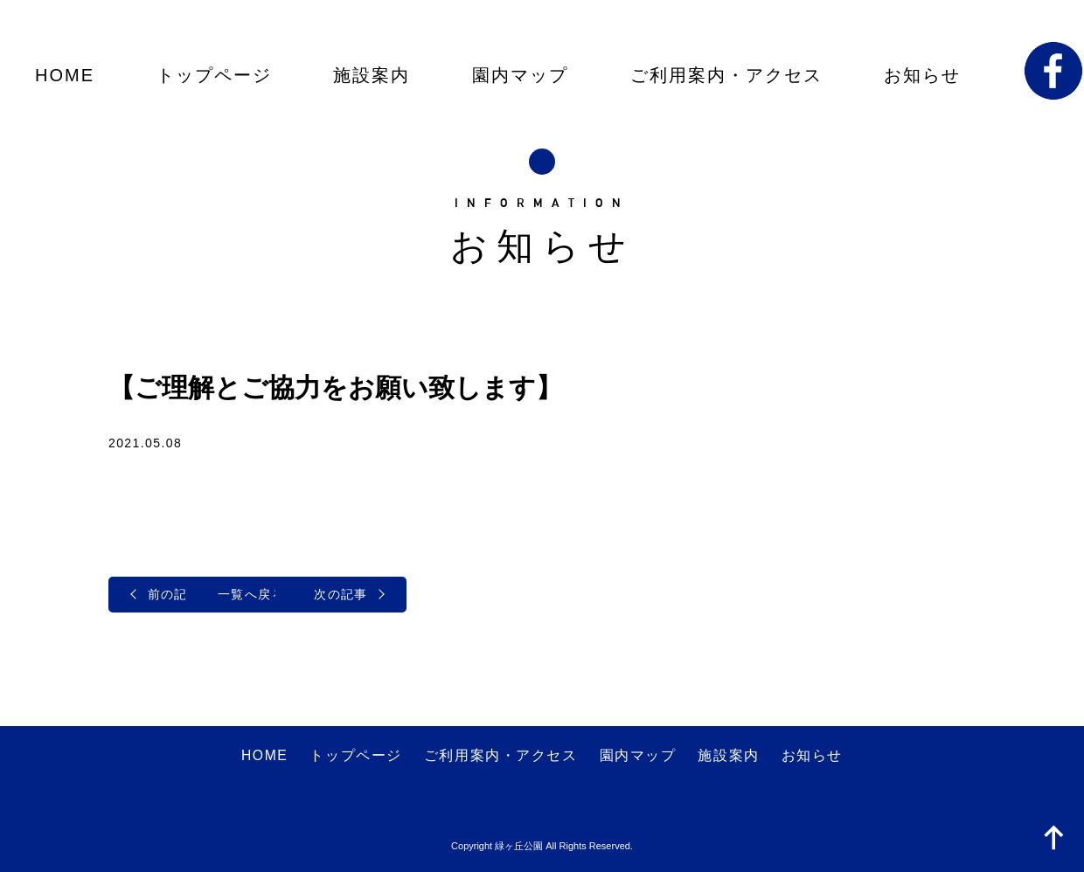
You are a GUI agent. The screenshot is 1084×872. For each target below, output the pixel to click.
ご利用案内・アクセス (726, 75)
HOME (64, 75)
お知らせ (922, 75)
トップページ (214, 75)
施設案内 (371, 75)
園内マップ (520, 75)
